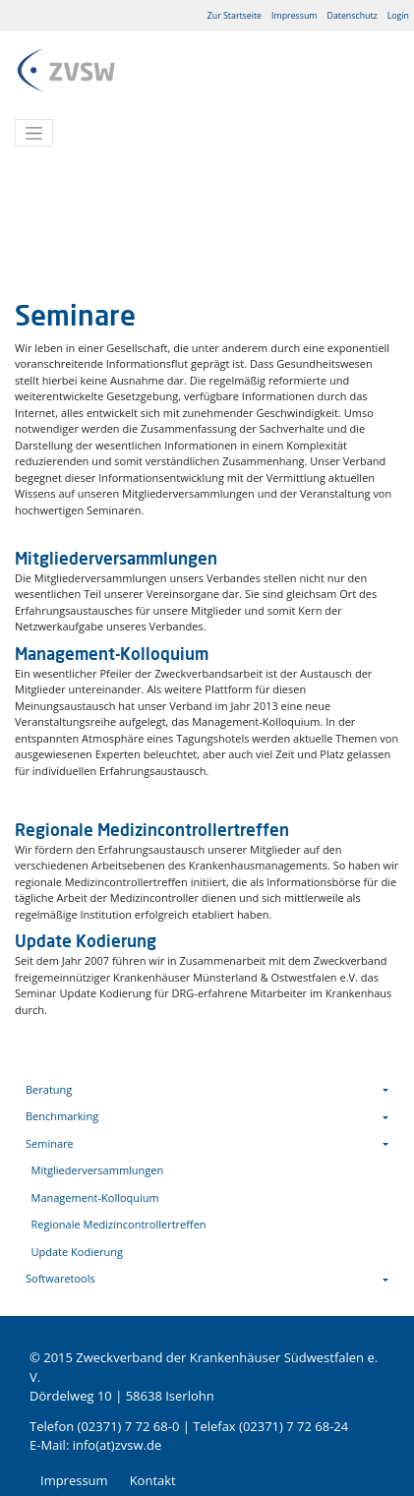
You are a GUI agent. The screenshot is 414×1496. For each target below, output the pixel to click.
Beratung (49, 1089)
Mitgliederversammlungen (97, 1170)
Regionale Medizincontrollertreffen (119, 1224)
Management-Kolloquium (95, 1197)
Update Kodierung (77, 1251)
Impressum (294, 16)
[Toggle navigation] (34, 133)
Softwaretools (60, 1278)
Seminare (50, 1143)
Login (398, 16)
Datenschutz (352, 16)
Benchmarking (62, 1115)
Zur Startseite (234, 16)
